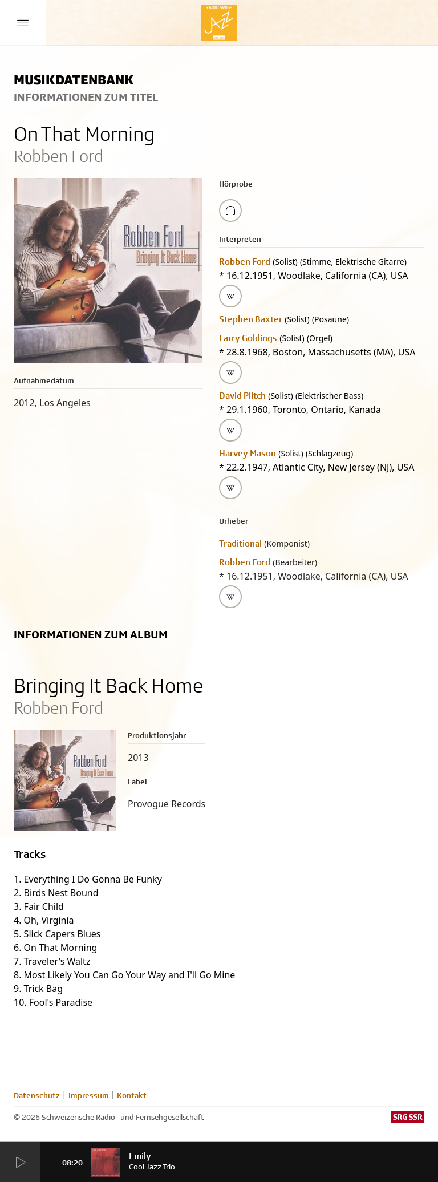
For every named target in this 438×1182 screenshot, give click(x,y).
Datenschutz (37, 1095)
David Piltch (242, 395)
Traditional (240, 543)
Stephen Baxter (250, 319)
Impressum (88, 1095)
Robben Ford (244, 261)
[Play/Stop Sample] (230, 210)
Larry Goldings (248, 338)
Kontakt (132, 1095)
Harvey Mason (247, 453)
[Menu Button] (23, 23)
